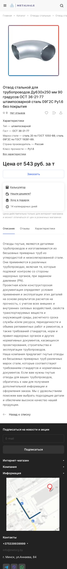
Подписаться (33, 449)
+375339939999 (14, 543)
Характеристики (45, 228)
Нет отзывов (17, 112)
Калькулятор (16, 187)
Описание (9, 228)
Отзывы (25, 228)
